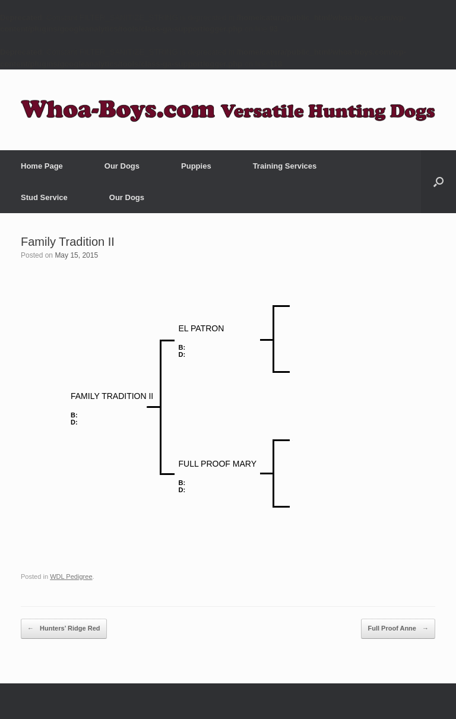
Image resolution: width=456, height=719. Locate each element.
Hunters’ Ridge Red (63, 629)
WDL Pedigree (71, 576)
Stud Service (44, 197)
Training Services (285, 165)
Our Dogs (122, 165)
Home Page (42, 165)
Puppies (196, 165)
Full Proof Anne (398, 629)
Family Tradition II (68, 241)
